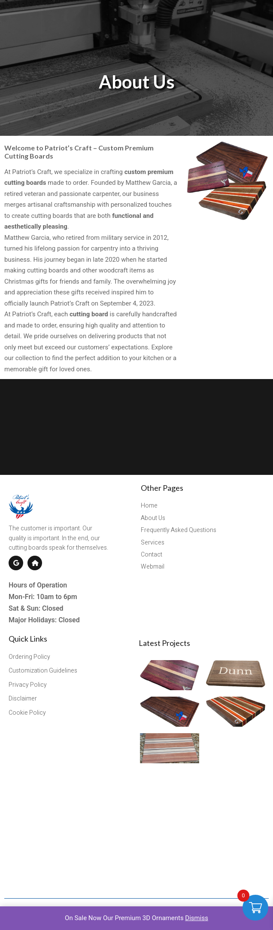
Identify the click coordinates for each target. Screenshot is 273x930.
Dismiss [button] (196, 918)
